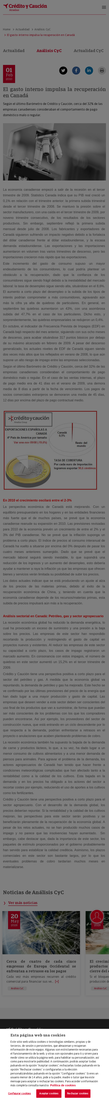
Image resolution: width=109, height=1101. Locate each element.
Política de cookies (63, 1085)
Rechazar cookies (77, 1093)
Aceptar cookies (48, 1093)
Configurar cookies (19, 1093)
